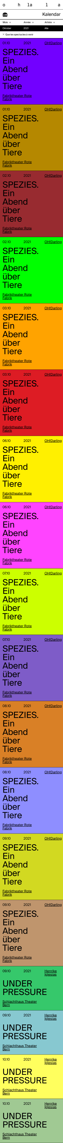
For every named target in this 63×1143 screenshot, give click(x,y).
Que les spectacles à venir (19, 34)
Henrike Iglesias (51, 973)
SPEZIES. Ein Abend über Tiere (21, 69)
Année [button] (27, 22)
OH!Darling (53, 43)
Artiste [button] (48, 22)
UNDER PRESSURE (25, 988)
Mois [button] (5, 22)
